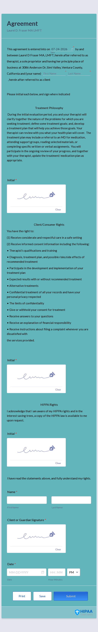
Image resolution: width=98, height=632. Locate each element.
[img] (36, 195)
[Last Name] (78, 74)
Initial (12, 180)
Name (12, 492)
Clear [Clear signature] (58, 209)
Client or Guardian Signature (26, 520)
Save (42, 596)
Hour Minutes (55, 579)
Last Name (57, 507)
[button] (42, 574)
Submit (71, 596)
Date (9, 579)
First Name (13, 507)
